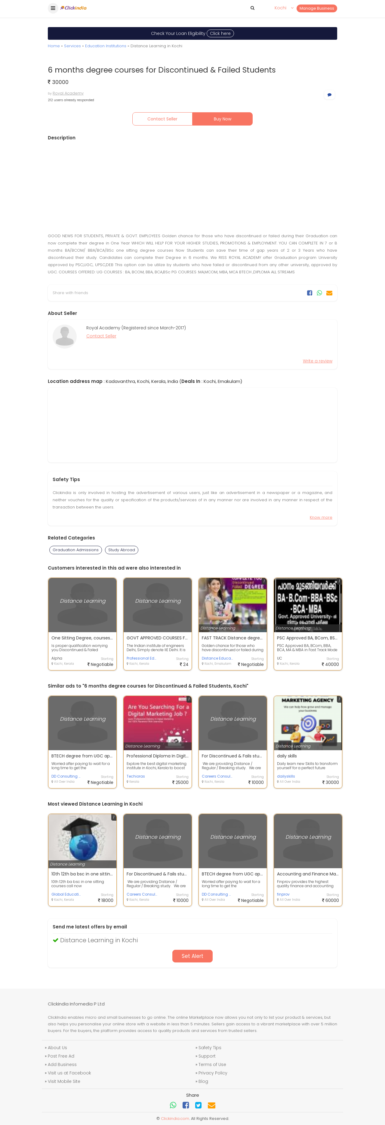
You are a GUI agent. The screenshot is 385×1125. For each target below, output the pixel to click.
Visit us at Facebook (69, 1073)
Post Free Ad (61, 1056)
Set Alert (192, 956)
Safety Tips (210, 1048)
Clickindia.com (175, 1118)
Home (54, 46)
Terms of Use (212, 1064)
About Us (57, 1048)
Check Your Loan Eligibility (192, 33)
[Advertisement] (192, 186)
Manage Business (317, 8)
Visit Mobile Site (64, 1081)
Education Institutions (105, 46)
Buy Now (222, 119)
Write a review (317, 361)
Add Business (62, 1064)
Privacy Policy (213, 1073)
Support (207, 1056)
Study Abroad (121, 550)
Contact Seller (162, 119)
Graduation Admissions (76, 550)
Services (72, 46)
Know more (321, 517)
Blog (203, 1081)
